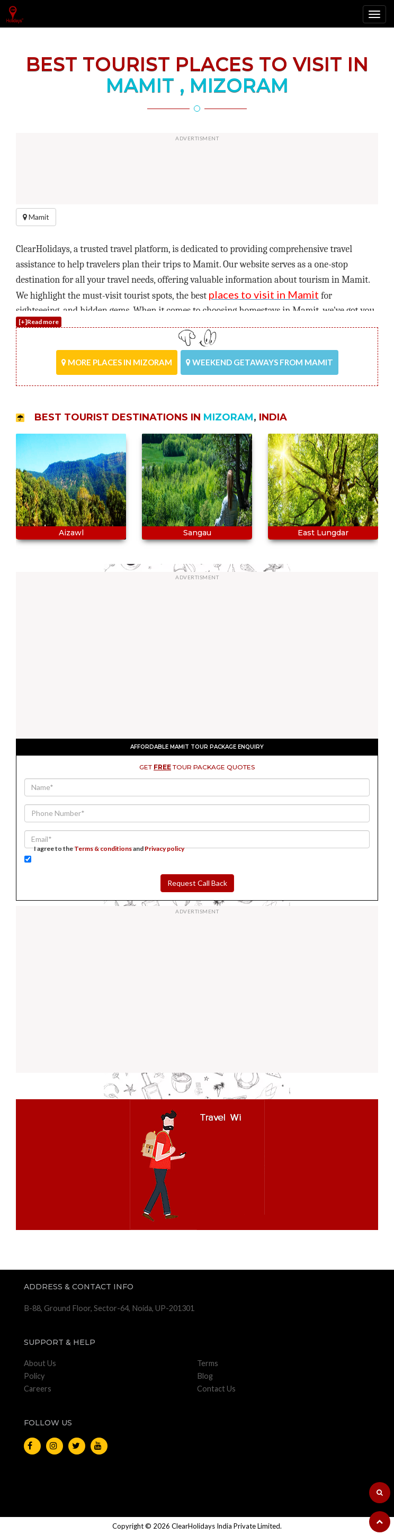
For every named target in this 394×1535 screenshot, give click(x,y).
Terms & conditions (103, 848)
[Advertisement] (197, 169)
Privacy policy (164, 848)
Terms (207, 1363)
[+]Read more (39, 322)
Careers (37, 1388)
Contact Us (216, 1388)
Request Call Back (197, 882)
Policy (34, 1375)
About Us (40, 1363)
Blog (205, 1375)
